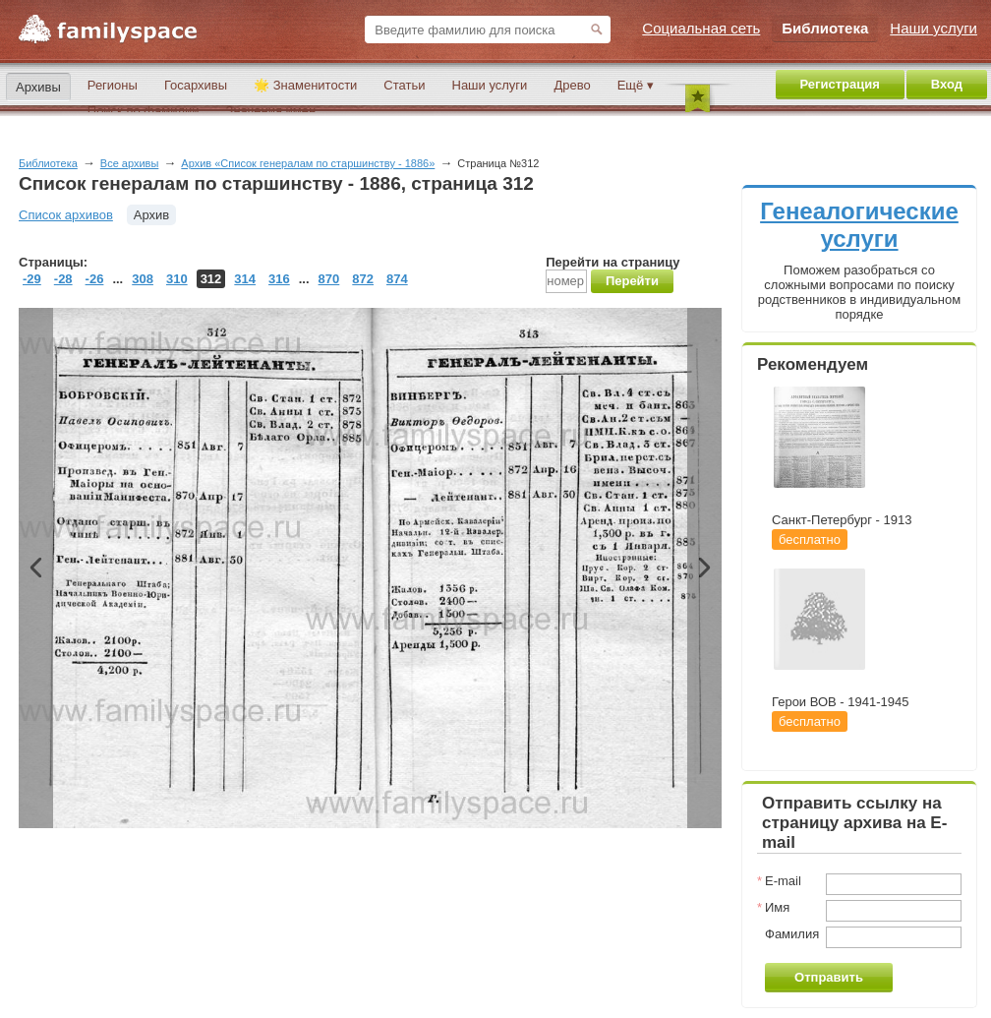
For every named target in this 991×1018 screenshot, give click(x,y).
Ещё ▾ (635, 85)
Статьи (404, 85)
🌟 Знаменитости (305, 85)
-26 (95, 278)
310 (177, 278)
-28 (63, 278)
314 (245, 278)
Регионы (112, 85)
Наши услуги (490, 85)
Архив (151, 215)
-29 (32, 278)
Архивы (38, 87)
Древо (572, 85)
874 (397, 278)
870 (329, 278)
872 (363, 278)
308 (142, 278)
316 (279, 278)
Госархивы (195, 85)
